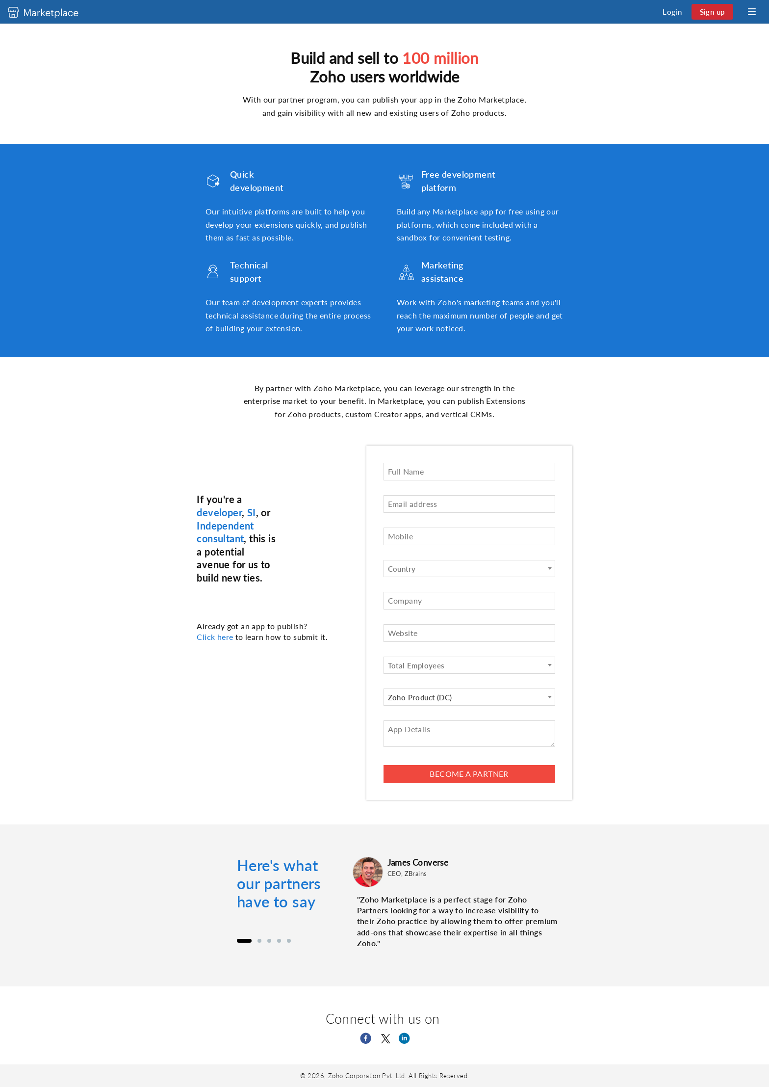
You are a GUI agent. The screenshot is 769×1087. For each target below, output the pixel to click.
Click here (215, 637)
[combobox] (469, 568)
